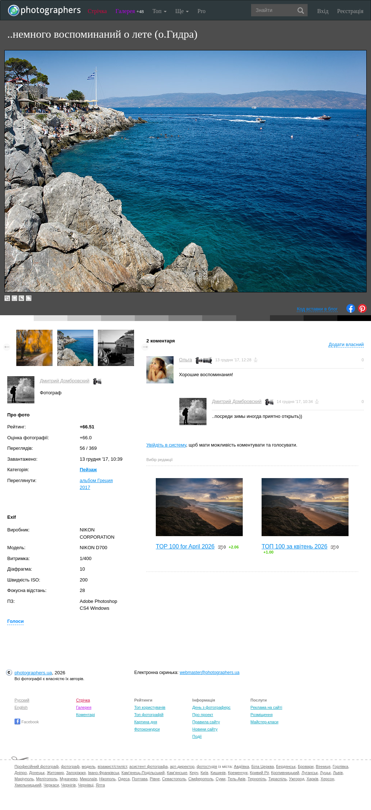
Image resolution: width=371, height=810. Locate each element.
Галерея (130, 11)
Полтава (139, 779)
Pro (201, 11)
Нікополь (107, 779)
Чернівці (85, 785)
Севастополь (174, 779)
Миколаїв (88, 779)
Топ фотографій (148, 714)
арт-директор (182, 766)
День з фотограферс (211, 707)
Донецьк (37, 772)
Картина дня (145, 722)
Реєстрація (350, 11)
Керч (193, 772)
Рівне (155, 779)
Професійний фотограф (36, 766)
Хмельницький (27, 785)
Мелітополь (47, 779)
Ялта (100, 785)
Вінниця (323, 766)
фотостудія (207, 766)
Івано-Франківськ (103, 772)
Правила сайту (206, 722)
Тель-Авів (236, 779)
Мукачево (69, 779)
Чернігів (68, 785)
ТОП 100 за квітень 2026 (295, 546)
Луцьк (325, 772)
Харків (312, 779)
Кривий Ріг (259, 772)
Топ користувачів (149, 707)
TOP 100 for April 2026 (185, 546)
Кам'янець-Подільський (142, 772)
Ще (182, 11)
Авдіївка (241, 766)
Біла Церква (262, 766)
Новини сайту (205, 729)
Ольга (185, 359)
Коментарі (85, 714)
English (21, 707)
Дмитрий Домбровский (64, 380)
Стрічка (97, 11)
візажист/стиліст (112, 766)
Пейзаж (88, 469)
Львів (338, 772)
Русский (21, 700)
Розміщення (261, 714)
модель (89, 766)
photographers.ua (33, 672)
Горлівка (340, 766)
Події (197, 736)
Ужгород (296, 779)
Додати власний (346, 344)
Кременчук (237, 772)
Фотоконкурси (146, 729)
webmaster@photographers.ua (209, 672)
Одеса (123, 779)
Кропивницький (285, 772)
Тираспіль (277, 779)
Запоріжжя (76, 772)
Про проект (202, 714)
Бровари (306, 766)
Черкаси (51, 785)
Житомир (55, 772)
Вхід (323, 11)
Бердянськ (286, 766)
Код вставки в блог (317, 309)
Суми (220, 779)
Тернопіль (257, 779)
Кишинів (218, 772)
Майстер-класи (264, 722)
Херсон (327, 779)
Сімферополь (200, 779)
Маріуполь (24, 779)
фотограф (70, 766)
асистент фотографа (148, 766)
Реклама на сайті (266, 707)
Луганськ (309, 772)
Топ (160, 11)
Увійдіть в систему (166, 445)
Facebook (26, 722)
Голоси (15, 621)
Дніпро (20, 772)
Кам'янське (177, 772)
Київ (204, 772)
